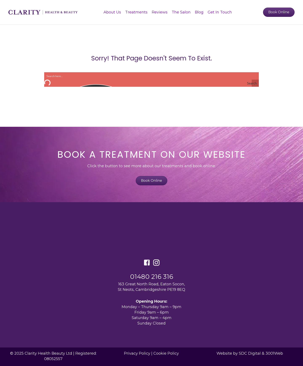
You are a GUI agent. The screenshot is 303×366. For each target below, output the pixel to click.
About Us (112, 12)
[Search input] (89, 76)
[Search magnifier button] (255, 83)
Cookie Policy (166, 353)
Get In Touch (220, 12)
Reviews (159, 12)
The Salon (181, 12)
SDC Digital (250, 353)
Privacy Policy (137, 353)
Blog (199, 12)
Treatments (136, 12)
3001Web (274, 353)
